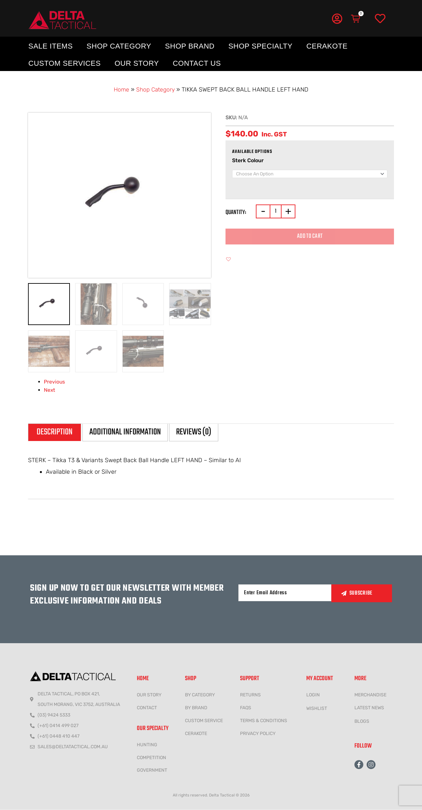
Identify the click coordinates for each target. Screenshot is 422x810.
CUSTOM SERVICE (204, 721)
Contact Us (197, 63)
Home (121, 89)
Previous (54, 382)
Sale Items (50, 46)
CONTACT (147, 708)
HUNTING (147, 745)
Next (49, 390)
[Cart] (356, 18)
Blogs (361, 721)
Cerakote (326, 46)
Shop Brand (190, 46)
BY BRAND (196, 708)
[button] (228, 259)
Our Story (136, 63)
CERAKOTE (196, 734)
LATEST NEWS (369, 708)
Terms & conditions (263, 721)
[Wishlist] (380, 19)
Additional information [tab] (127, 432)
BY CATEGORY (200, 695)
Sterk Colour (248, 160)
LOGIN (313, 695)
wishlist (316, 709)
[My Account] (337, 18)
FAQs (245, 708)
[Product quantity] (276, 211)
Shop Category (119, 46)
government (152, 770)
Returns (250, 695)
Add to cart (309, 236)
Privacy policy (258, 734)
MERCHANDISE (370, 695)
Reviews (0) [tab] (197, 432)
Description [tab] (55, 432)
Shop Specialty (260, 46)
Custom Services (64, 63)
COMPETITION (151, 758)
